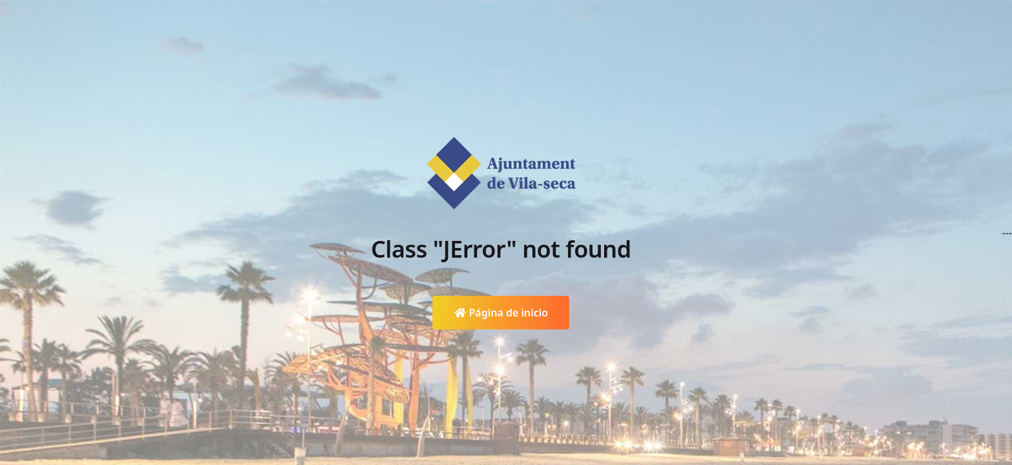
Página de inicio (501, 312)
